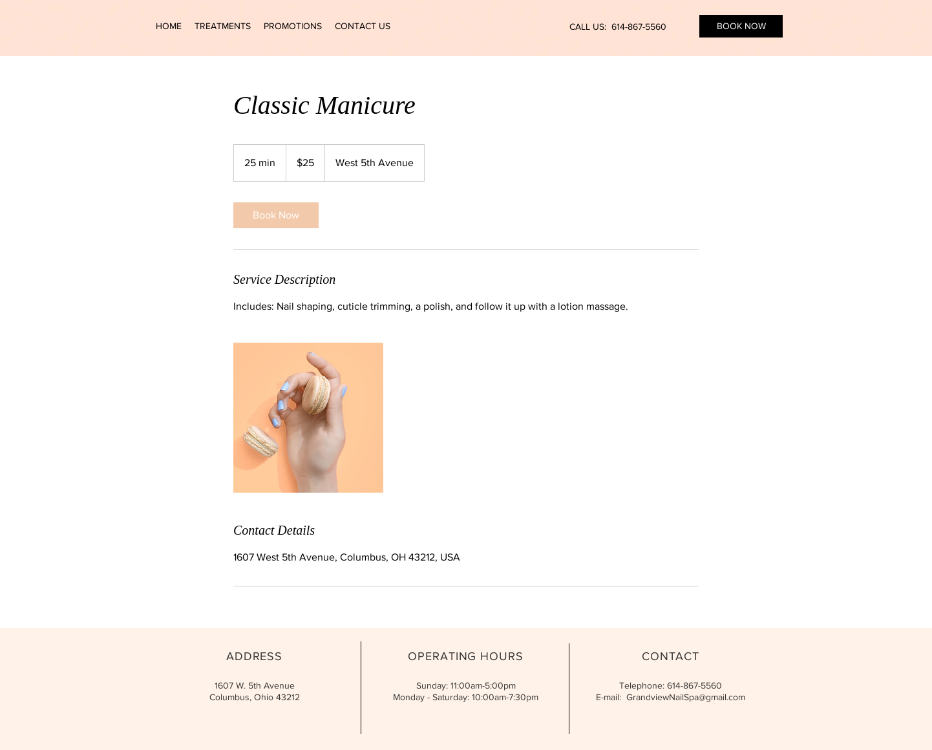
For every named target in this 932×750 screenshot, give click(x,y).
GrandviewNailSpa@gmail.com (685, 697)
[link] (276, 215)
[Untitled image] (308, 418)
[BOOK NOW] (741, 26)
